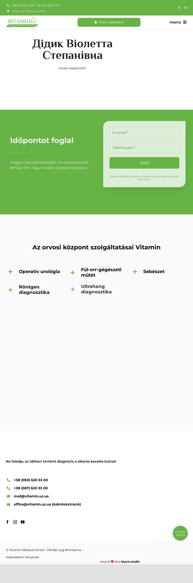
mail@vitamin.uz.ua (31, 496)
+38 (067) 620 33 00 (47, 5)
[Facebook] (179, 7)
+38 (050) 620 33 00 (23, 5)
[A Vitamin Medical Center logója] (22, 19)
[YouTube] (23, 522)
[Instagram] (185, 7)
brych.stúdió (130, 561)
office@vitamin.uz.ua (32, 504)
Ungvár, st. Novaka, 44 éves (28, 11)
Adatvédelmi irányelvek (22, 557)
